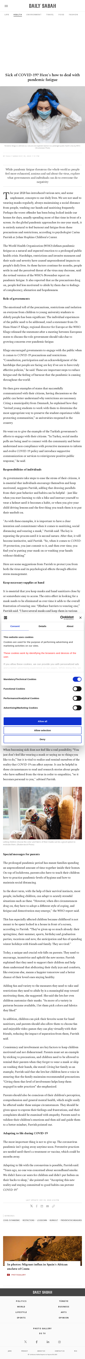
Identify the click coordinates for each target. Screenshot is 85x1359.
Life (7, 14)
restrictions (28, 1220)
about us (41, 1351)
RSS (75, 1351)
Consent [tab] (15, 626)
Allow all (42, 721)
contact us (60, 1351)
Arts (64, 1312)
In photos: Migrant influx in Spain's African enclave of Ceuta (37, 1266)
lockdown (42, 1220)
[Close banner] (80, 618)
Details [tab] (42, 626)
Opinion (64, 1317)
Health (18, 14)
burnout (54, 1220)
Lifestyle (21, 1312)
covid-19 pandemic (11, 1220)
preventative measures (71, 1220)
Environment (34, 14)
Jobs (10, 1351)
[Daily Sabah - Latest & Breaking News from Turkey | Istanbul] (42, 6)
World (21, 1306)
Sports (21, 1317)
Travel (50, 14)
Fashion (73, 14)
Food (61, 14)
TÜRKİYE (64, 1301)
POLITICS (21, 1301)
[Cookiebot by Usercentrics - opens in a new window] (60, 618)
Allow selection (42, 730)
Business (63, 1306)
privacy (24, 1351)
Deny (42, 739)
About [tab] (70, 626)
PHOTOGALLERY (19, 1275)
